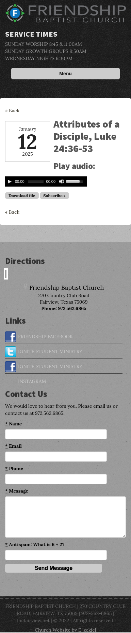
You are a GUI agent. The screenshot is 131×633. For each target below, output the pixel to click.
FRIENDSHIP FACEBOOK (39, 336)
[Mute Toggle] (61, 181)
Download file (22, 195)
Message (16, 491)
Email (13, 446)
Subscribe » (54, 195)
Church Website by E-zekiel (65, 630)
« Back (12, 111)
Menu (65, 73)
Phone (14, 468)
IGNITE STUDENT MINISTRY (43, 351)
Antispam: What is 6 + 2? (35, 544)
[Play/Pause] (9, 181)
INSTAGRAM (25, 381)
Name (13, 424)
